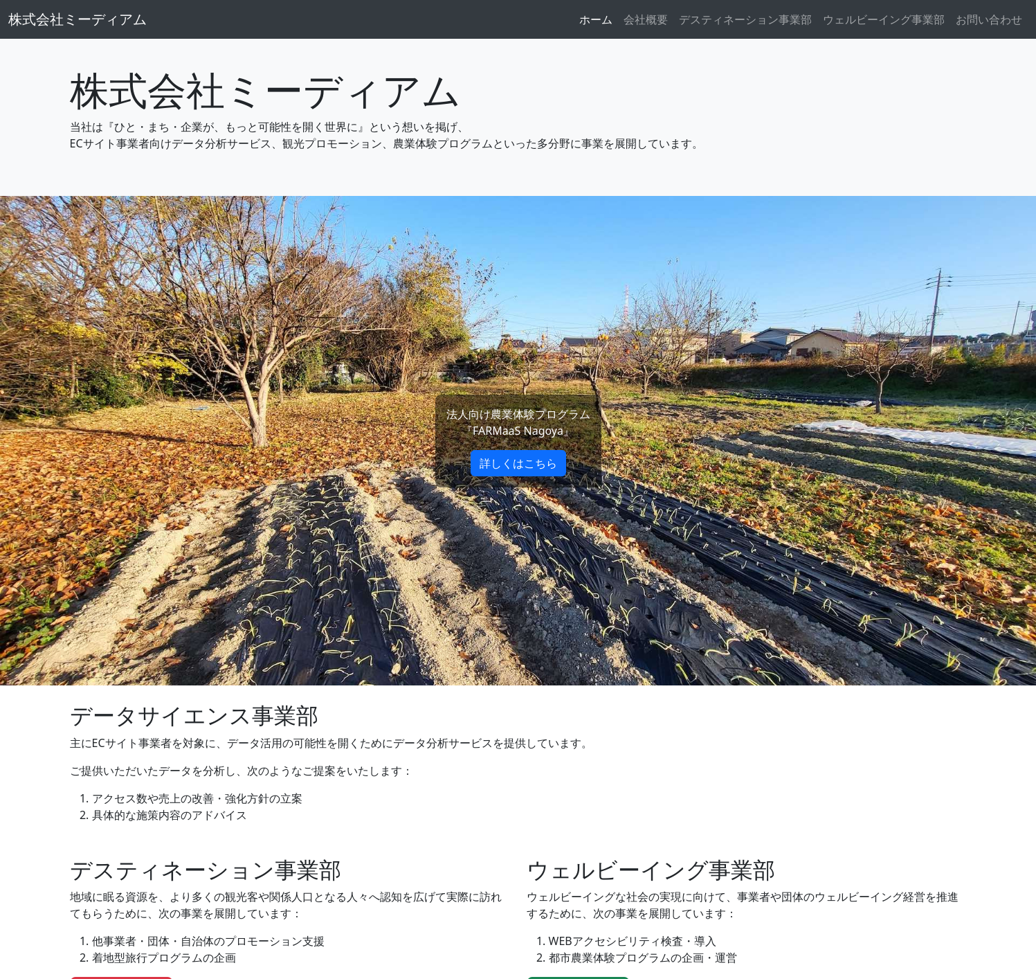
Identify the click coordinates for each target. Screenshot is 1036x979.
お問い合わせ (989, 19)
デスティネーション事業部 (745, 19)
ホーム (595, 19)
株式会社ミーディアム (77, 19)
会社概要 (646, 19)
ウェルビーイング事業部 (884, 19)
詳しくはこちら (518, 463)
